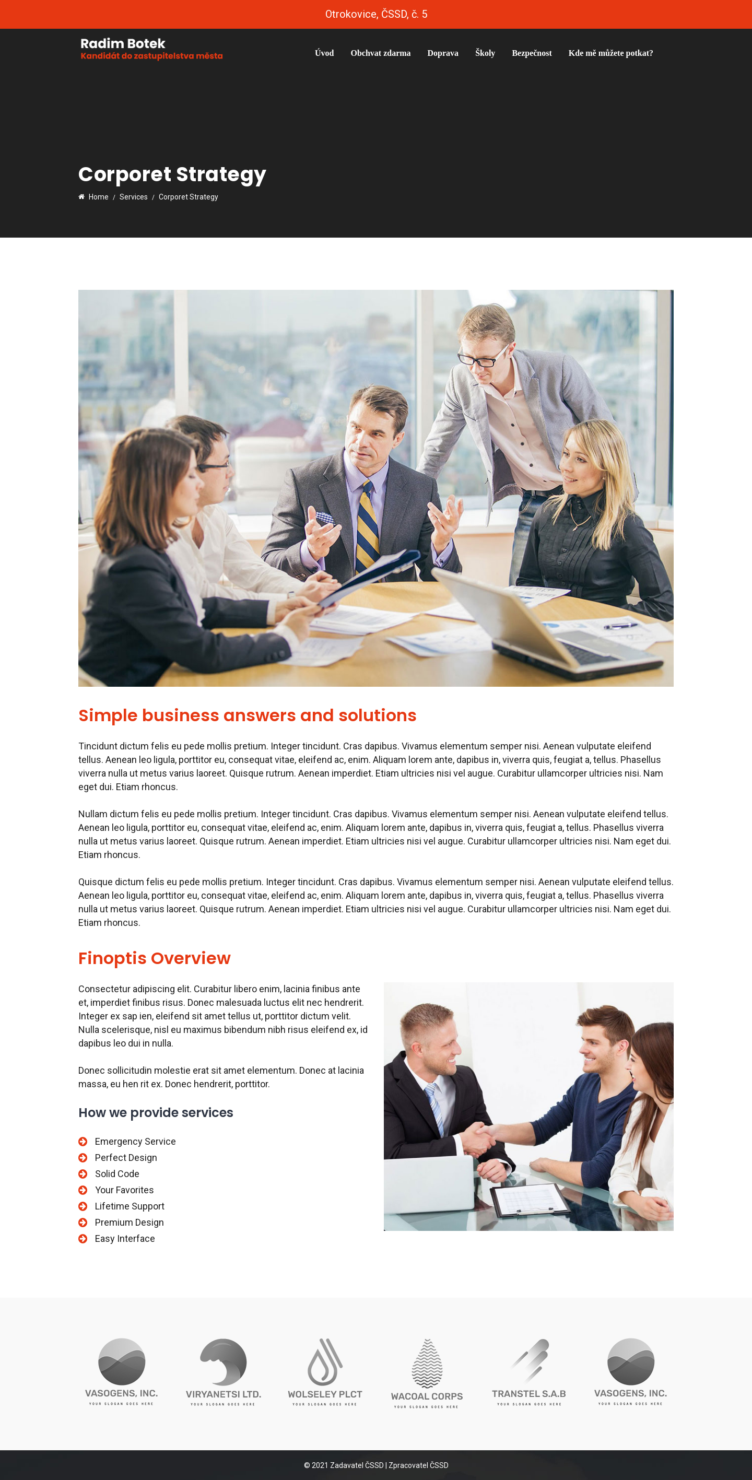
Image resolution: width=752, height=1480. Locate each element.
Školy (485, 53)
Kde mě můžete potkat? (611, 53)
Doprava (443, 53)
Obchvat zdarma (380, 53)
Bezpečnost (531, 53)
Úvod (324, 53)
